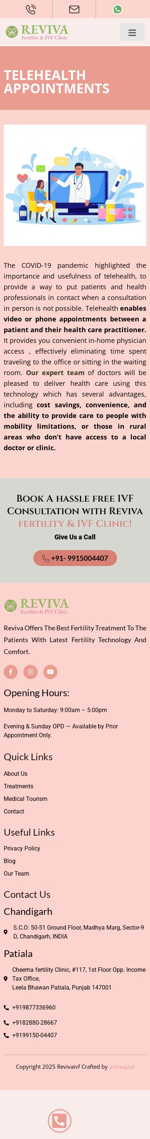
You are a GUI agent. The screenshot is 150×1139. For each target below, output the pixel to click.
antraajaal (121, 1066)
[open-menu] (132, 32)
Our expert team (55, 372)
